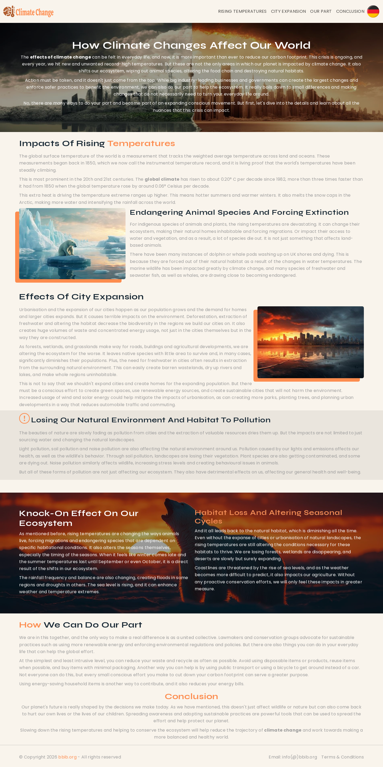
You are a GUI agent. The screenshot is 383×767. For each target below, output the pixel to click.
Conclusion (350, 11)
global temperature (98, 186)
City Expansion (288, 11)
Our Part (321, 11)
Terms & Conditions (342, 757)
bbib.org (67, 757)
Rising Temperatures (242, 11)
